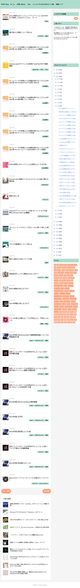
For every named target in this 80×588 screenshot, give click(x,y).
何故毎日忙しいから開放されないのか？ (24, 274)
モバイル (74, 309)
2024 (57, 76)
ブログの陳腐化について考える (20, 244)
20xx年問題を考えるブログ (19, 303)
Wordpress (71, 277)
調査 (55, 322)
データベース (67, 301)
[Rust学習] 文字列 (16, 417)
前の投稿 (46, 491)
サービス (72, 291)
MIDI (76, 270)
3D (55, 264)
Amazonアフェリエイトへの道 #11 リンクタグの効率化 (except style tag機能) (28, 212)
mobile (68, 280)
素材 (62, 319)
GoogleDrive (57, 270)
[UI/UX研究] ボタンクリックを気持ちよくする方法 (27, 164)
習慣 (69, 319)
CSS (46, 21)
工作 (72, 314)
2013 (57, 255)
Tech (29, 4)
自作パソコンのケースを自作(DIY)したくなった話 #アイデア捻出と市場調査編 (28, 447)
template (56, 283)
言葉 (75, 319)
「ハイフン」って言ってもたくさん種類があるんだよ (27, 535)
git (60, 280)
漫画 (74, 317)
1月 (58, 217)
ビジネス (62, 306)
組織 (65, 319)
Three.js (61, 275)
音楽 (74, 322)
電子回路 (70, 322)
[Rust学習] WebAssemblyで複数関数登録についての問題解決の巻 (68, 175)
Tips (65, 275)
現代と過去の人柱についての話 (20, 259)
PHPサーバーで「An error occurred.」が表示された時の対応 (29, 527)
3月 (58, 210)
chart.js (56, 280)
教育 (75, 314)
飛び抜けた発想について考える (20, 32)
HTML (63, 270)
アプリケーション (43, 216)
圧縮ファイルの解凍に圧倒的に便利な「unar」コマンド (27, 542)
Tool (46, 69)
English (64, 267)
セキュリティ (66, 296)
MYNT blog (5, 4)
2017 (57, 241)
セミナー (72, 296)
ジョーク (35, 483)
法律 (71, 317)
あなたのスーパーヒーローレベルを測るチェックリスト (68, 206)
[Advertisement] (66, 52)
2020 (57, 231)
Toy (72, 275)
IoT (66, 270)
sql (72, 280)
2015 (57, 248)
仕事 (61, 311)
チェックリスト (44, 483)
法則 (68, 317)
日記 (46, 36)
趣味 (59, 322)
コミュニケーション (58, 291)
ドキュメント (57, 304)
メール (69, 309)
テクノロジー (44, 247)
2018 (57, 238)
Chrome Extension (72, 264)
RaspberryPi (61, 272)
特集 (55, 319)
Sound (55, 275)
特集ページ (59, 4)
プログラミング (39, 340)
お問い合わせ (21, 4)
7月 (58, 95)
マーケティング (57, 309)
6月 (58, 99)
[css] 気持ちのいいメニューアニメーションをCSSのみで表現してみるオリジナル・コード (28, 17)
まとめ (66, 283)
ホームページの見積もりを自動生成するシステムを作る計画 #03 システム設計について (29, 115)
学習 (42, 323)
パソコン (40, 357)
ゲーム (62, 288)
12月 (58, 79)
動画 (55, 314)
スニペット (62, 293)
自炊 (72, 319)
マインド (45, 199)
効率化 (71, 311)
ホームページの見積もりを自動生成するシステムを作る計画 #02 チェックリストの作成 (29, 132)
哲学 (65, 314)
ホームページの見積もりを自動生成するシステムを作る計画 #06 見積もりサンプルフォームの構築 (29, 48)
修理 (64, 311)
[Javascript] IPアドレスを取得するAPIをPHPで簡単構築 (68, 118)
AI (57, 264)
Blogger (45, 585)
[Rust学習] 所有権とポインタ (20, 463)
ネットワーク (74, 304)
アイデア (40, 36)
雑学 (65, 322)
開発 (62, 322)
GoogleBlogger (71, 267)
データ (61, 301)
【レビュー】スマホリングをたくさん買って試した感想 (68, 152)
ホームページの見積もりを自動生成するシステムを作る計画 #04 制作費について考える (29, 98)
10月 (58, 85)
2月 (58, 213)
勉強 (75, 311)
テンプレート (73, 298)
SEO (71, 272)
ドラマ (68, 304)
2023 (57, 221)
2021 (57, 228)
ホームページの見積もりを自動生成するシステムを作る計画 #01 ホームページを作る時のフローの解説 (29, 148)
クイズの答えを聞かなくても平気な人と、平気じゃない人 (68, 172)
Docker (59, 267)
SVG (75, 272)
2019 (57, 235)
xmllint (61, 283)
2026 (57, 69)
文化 (55, 317)
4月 (58, 106)
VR (61, 277)
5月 (58, 102)
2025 (57, 73)
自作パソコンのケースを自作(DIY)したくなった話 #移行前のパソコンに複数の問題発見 (28, 369)
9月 (58, 89)
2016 (57, 245)
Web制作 (45, 52)
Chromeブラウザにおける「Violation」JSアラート (26, 512)
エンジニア (70, 285)
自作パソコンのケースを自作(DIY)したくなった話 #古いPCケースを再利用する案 (28, 386)
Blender (61, 264)
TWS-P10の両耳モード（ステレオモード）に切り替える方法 (29, 520)
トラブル (73, 301)
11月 (58, 82)
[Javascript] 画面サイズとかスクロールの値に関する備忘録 (68, 142)
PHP (42, 69)
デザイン (56, 301)
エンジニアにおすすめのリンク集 (43, 4)
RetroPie (67, 272)
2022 (57, 225)
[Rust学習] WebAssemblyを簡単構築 (23, 402)
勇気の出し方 (14, 196)
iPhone (63, 280)
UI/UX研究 (45, 168)
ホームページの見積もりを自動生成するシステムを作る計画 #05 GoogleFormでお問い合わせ (29, 82)
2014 (57, 252)
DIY (55, 267)
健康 (67, 311)
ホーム (12, 4)
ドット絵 (64, 304)
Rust (31, 340)
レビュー (40, 233)
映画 (62, 317)
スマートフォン (57, 296)
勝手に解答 (60, 314)
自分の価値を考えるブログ (19, 288)
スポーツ (68, 293)
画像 (59, 319)
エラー (65, 285)
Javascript (35, 69)
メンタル (65, 309)
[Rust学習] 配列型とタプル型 (20, 431)
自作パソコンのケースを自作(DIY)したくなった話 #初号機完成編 (68, 179)
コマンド (67, 288)
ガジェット (56, 288)
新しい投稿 (6, 491)
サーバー (67, 291)
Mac (55, 272)
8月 (58, 92)
